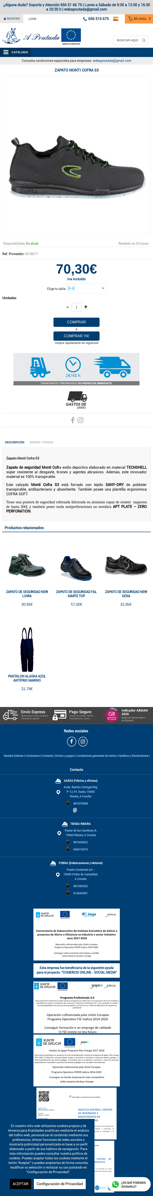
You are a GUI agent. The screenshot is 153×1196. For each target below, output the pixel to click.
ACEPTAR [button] (20, 1184)
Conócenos (33, 756)
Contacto (47, 756)
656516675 (80, 849)
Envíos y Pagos (41, 442)
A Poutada (7, 26)
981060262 (80, 886)
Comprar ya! (76, 336)
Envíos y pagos (64, 756)
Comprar (76, 322)
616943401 (80, 893)
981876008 (80, 803)
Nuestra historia (14, 756)
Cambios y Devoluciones (133, 756)
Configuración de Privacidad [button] (60, 1184)
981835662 (80, 842)
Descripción (14, 442)
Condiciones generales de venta (96, 756)
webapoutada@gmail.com (112, 61)
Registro (11, 18)
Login (32, 19)
